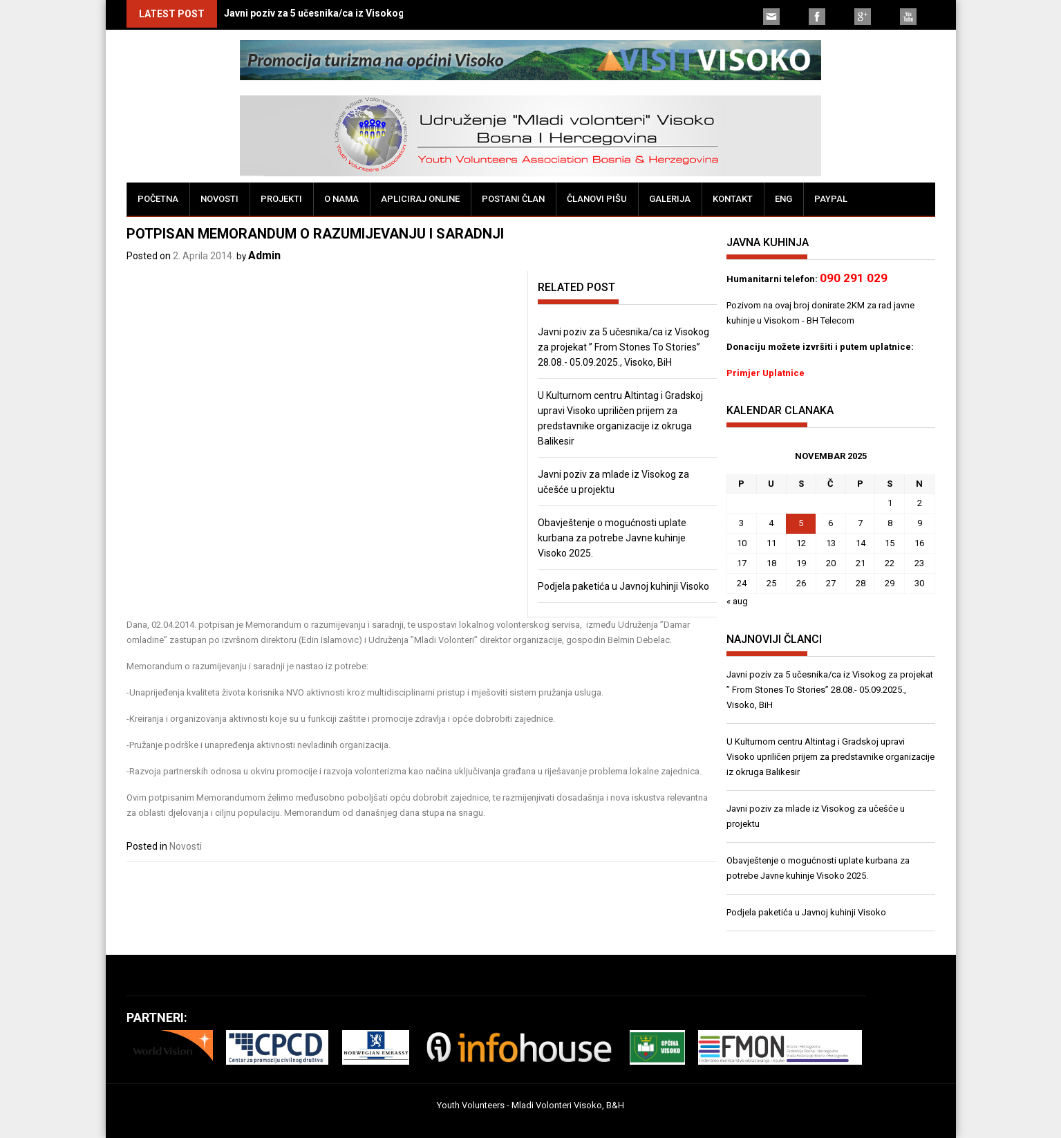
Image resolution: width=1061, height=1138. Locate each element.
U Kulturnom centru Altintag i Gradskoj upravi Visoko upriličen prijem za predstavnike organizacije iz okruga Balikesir (830, 756)
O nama (341, 199)
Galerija (670, 199)
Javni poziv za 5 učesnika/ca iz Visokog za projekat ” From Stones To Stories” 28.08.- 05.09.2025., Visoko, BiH (623, 347)
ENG (783, 199)
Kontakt (733, 199)
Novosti (219, 199)
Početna (158, 199)
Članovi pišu (597, 199)
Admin (264, 255)
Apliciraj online (420, 199)
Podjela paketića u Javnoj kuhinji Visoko (623, 586)
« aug (737, 601)
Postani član (513, 199)
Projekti (281, 199)
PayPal (830, 199)
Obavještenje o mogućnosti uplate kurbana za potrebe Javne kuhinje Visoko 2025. (612, 538)
